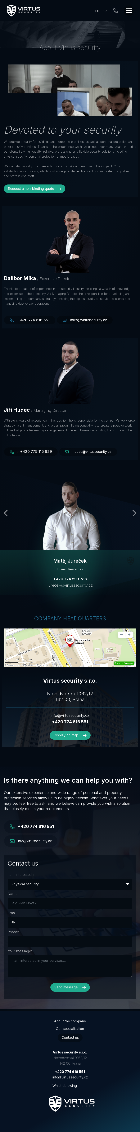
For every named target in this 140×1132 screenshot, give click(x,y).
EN (97, 11)
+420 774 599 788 (70, 579)
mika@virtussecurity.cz (88, 320)
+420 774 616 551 (34, 320)
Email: (12, 913)
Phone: (13, 932)
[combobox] (70, 884)
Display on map (70, 735)
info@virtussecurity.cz (70, 715)
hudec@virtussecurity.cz (92, 452)
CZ (105, 11)
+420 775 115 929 (36, 451)
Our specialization (70, 1029)
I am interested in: (22, 875)
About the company (70, 1021)
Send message (70, 987)
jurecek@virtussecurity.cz (70, 585)
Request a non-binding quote (34, 189)
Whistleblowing (64, 1086)
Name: (13, 894)
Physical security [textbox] (25, 884)
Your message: (20, 951)
